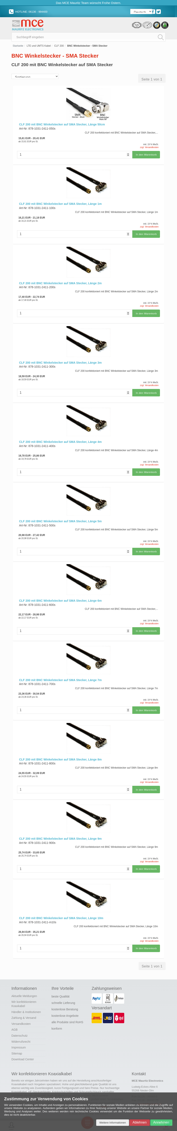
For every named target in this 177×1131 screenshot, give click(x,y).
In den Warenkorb (145, 155)
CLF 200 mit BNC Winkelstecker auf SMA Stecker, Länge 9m (60, 836)
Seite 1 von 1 (151, 81)
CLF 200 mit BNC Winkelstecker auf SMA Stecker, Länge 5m (60, 520)
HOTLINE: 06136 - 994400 (28, 11)
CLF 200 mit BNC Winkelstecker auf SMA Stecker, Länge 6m (60, 599)
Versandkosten (21, 1020)
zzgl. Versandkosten (149, 149)
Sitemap (16, 1049)
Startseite (18, 47)
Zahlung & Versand (23, 1014)
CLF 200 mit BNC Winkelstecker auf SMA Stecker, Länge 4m (60, 441)
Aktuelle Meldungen (24, 992)
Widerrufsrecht (20, 1038)
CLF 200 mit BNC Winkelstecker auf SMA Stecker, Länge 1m (60, 205)
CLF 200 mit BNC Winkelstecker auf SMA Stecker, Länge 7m (60, 678)
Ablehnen (140, 1122)
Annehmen (161, 1122)
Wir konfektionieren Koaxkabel (23, 1000)
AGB (14, 1026)
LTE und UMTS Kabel (39, 47)
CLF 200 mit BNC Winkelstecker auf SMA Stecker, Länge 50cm (62, 126)
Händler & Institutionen (26, 1008)
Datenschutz (19, 1032)
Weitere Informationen (112, 1122)
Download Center (22, 1055)
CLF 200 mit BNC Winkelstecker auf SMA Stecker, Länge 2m (60, 283)
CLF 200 (59, 47)
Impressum (18, 1044)
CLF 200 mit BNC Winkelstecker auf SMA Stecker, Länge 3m (60, 362)
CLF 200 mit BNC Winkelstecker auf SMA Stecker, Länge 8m (60, 757)
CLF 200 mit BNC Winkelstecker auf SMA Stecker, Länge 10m (61, 915)
